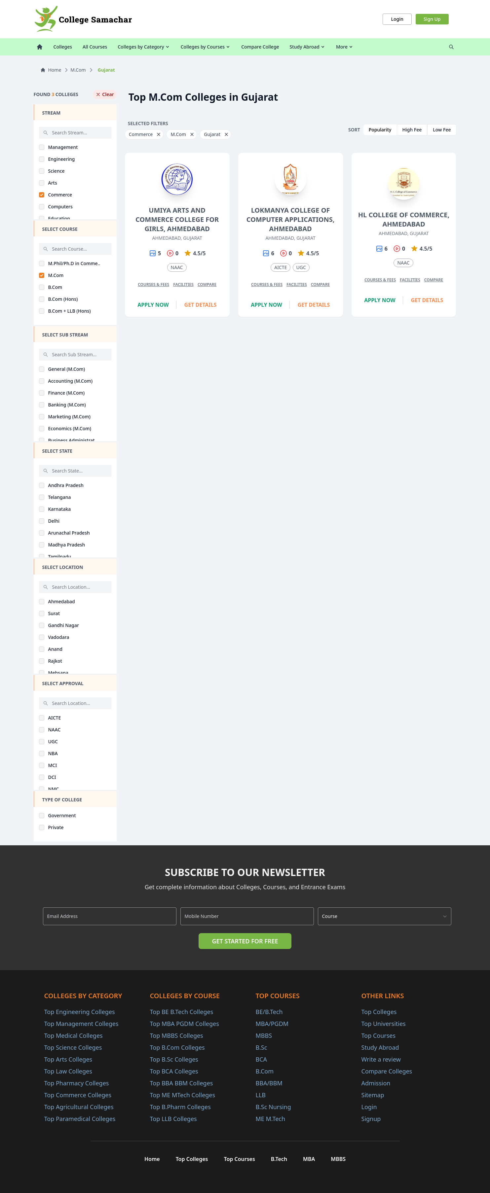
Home (50, 70)
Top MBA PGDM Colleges (184, 1024)
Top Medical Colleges (73, 1035)
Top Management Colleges (81, 1024)
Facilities (183, 284)
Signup (371, 1119)
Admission (376, 1083)
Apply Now (153, 304)
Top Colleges (379, 1012)
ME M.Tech (270, 1119)
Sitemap (372, 1095)
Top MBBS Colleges (176, 1035)
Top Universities (383, 1024)
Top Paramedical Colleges (80, 1119)
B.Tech (279, 1159)
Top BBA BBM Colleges (181, 1083)
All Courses (95, 47)
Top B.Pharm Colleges (180, 1107)
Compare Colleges (386, 1071)
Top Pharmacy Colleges (76, 1083)
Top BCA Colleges (174, 1071)
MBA (309, 1159)
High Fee (412, 129)
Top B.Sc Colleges (174, 1059)
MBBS (264, 1035)
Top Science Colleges (73, 1047)
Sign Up (432, 19)
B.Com (265, 1071)
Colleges (63, 47)
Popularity (380, 129)
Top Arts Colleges (68, 1059)
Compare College (260, 47)
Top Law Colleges (68, 1071)
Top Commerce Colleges (78, 1095)
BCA (261, 1059)
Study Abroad (307, 47)
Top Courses (378, 1035)
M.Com (78, 70)
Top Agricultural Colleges (79, 1107)
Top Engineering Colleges (79, 1012)
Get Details (200, 304)
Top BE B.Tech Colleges (181, 1012)
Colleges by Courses (206, 47)
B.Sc (261, 1047)
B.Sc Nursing (273, 1107)
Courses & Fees (153, 284)
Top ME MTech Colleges (182, 1095)
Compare (207, 284)
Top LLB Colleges (173, 1119)
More (345, 47)
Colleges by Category (144, 47)
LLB (261, 1095)
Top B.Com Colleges (177, 1047)
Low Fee (442, 129)
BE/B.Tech (269, 1012)
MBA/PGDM (272, 1024)
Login (397, 19)
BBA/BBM (269, 1083)
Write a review (381, 1059)
